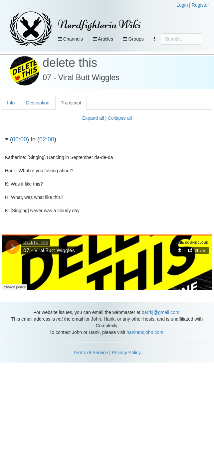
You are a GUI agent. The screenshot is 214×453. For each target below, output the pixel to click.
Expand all (93, 118)
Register (200, 5)
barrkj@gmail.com (160, 312)
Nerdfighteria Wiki (99, 24)
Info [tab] (11, 102)
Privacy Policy (126, 352)
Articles (103, 39)
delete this (70, 63)
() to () (30, 139)
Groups (133, 39)
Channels (70, 39)
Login (182, 5)
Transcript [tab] (71, 102)
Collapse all (120, 118)
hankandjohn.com (144, 332)
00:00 (19, 139)
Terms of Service (90, 352)
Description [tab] (37, 102)
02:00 (46, 139)
